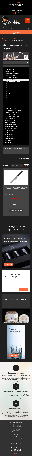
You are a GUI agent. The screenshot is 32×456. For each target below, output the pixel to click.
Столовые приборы (16, 428)
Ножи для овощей (10, 100)
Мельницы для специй (11, 128)
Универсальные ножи (11, 77)
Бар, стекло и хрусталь (16, 426)
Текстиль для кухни (10, 142)
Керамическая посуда (16, 425)
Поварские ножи (10, 75)
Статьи (13, 10)
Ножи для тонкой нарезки (13, 81)
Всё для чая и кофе (9, 130)
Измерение (8, 140)
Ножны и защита (10, 118)
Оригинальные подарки (16, 433)
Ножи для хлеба (10, 96)
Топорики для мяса (11, 90)
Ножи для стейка (10, 104)
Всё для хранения (9, 134)
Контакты (19, 10)
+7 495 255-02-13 (18, 4)
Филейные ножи (6, 40)
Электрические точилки (12, 112)
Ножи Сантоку (9, 87)
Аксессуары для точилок (12, 116)
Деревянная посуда (10, 122)
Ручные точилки (10, 114)
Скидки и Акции (21, 8)
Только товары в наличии (12, 161)
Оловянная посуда (16, 429)
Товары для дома (16, 431)
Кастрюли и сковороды (11, 69)
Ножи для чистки (10, 92)
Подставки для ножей (11, 108)
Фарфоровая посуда (16, 424)
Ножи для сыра (10, 102)
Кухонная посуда (9, 38)
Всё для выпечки (9, 136)
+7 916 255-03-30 (16, 2)
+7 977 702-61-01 (16, 443)
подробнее (9, 264)
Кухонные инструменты (11, 124)
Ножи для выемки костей (12, 86)
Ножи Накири (9, 98)
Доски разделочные (10, 120)
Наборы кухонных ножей (12, 73)
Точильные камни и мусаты (13, 110)
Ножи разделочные (11, 83)
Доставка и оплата (10, 8)
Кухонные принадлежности (12, 126)
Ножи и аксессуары (20, 38)
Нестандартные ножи (11, 106)
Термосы (7, 132)
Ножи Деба (9, 94)
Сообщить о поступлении (16, 210)
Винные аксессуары (10, 138)
